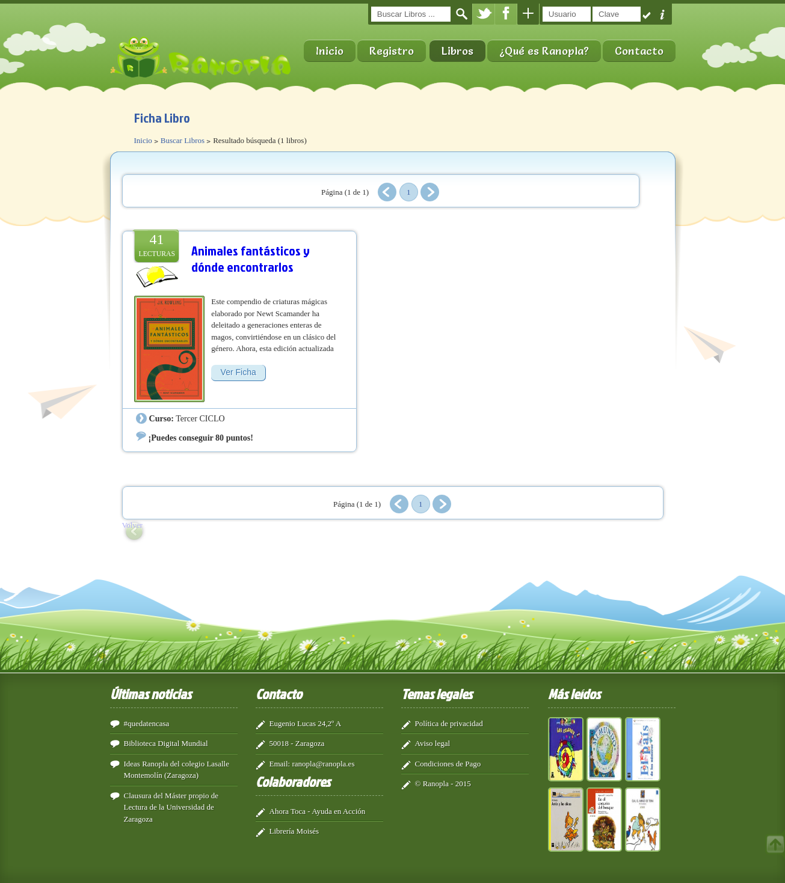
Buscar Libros (183, 140)
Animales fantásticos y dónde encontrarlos (250, 259)
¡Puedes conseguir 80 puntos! (201, 437)
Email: (280, 763)
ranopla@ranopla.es (323, 763)
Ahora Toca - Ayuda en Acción (317, 811)
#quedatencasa (147, 723)
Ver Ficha (238, 372)
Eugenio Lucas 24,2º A (305, 723)
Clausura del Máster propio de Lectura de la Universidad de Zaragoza (171, 807)
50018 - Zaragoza (297, 743)
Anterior (387, 192)
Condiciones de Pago (448, 763)
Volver (132, 525)
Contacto (639, 51)
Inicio (329, 51)
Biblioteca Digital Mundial (166, 743)
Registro (391, 51)
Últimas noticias (150, 693)
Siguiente (429, 192)
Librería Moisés (294, 831)
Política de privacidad (449, 723)
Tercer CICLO (200, 418)
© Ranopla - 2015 (443, 783)
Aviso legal (433, 743)
